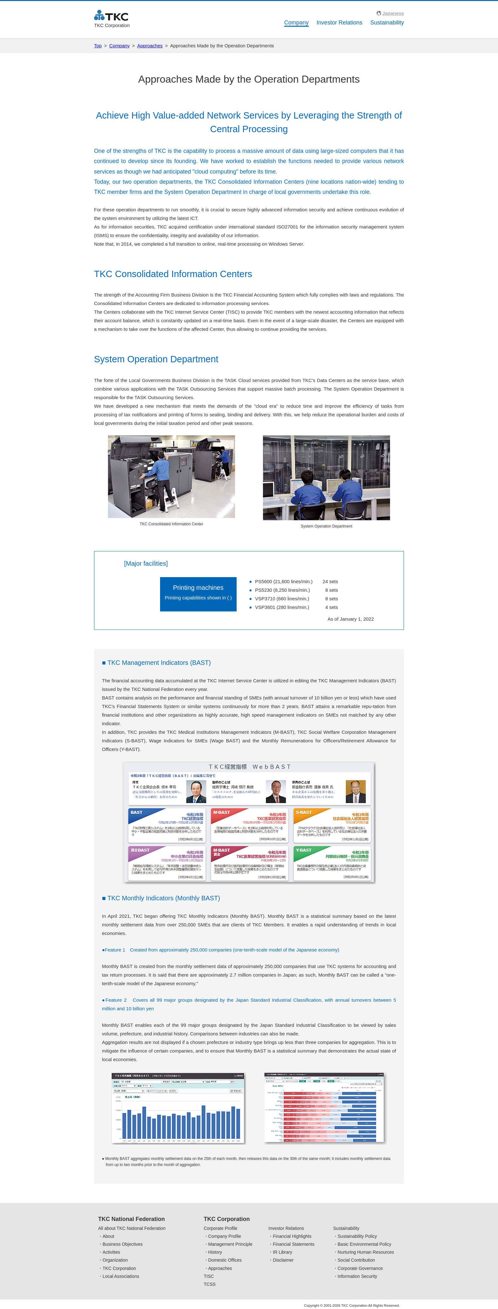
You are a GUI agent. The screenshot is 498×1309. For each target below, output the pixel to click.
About (108, 1236)
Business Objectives (123, 1244)
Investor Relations (339, 22)
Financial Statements (293, 1244)
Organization (115, 1260)
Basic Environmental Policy (364, 1244)
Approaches (150, 45)
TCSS (210, 1284)
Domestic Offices (225, 1260)
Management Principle (230, 1244)
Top (98, 45)
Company (296, 22)
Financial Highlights (292, 1236)
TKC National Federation (131, 1219)
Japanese (393, 13)
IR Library (282, 1252)
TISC (209, 1276)
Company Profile (224, 1236)
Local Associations (121, 1276)
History (215, 1252)
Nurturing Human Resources (366, 1252)
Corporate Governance (360, 1268)
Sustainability (387, 22)
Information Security (357, 1276)
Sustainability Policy (357, 1236)
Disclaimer (283, 1260)
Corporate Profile (221, 1228)
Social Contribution (356, 1260)
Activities (111, 1252)
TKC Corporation (119, 1268)
